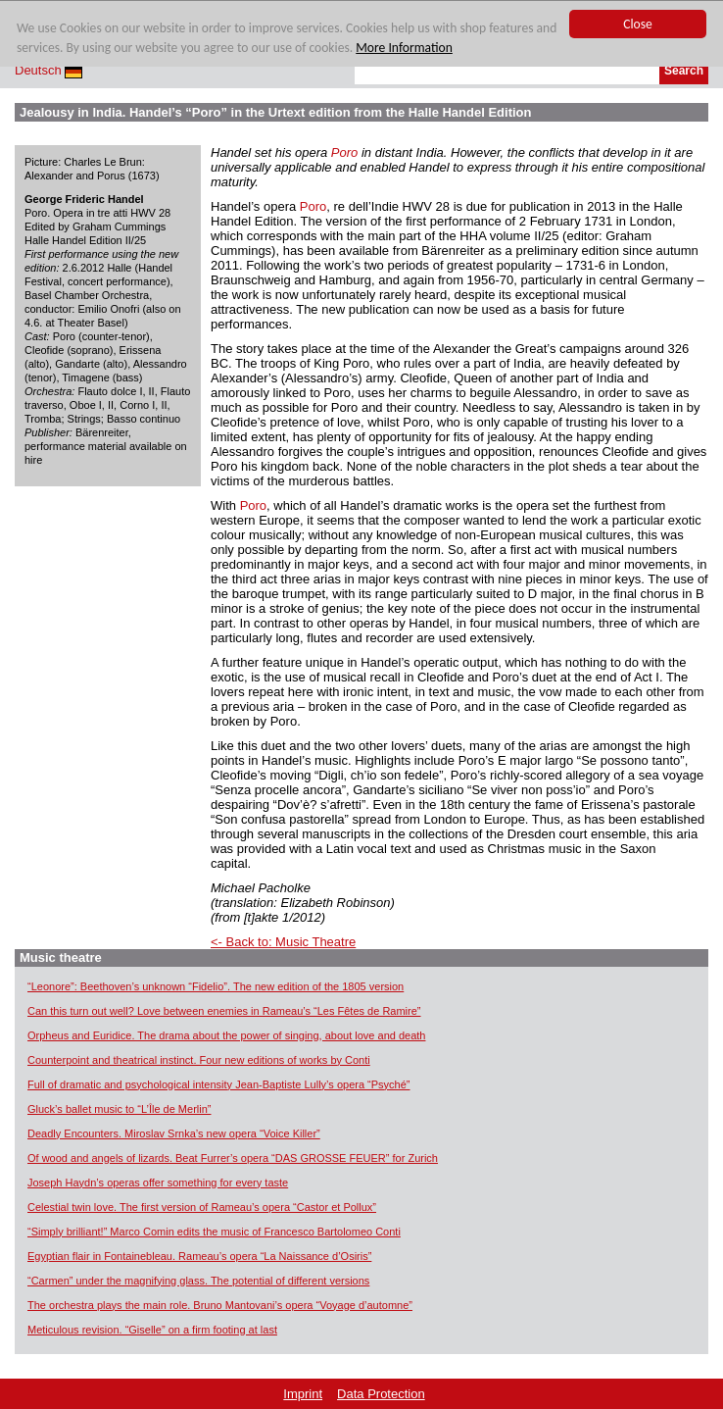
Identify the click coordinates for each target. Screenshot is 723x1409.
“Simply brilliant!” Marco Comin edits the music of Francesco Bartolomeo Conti (214, 1231)
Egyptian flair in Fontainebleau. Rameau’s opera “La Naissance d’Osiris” (199, 1256)
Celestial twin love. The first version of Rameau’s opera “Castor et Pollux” (201, 1207)
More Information (404, 48)
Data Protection (381, 1393)
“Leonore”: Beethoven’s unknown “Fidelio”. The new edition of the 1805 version (215, 986)
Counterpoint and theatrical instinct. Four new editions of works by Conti (198, 1060)
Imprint (302, 1393)
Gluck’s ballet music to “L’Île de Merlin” (119, 1109)
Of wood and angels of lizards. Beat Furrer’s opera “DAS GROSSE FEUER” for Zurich (232, 1158)
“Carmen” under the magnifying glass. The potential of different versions (198, 1280)
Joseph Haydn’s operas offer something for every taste (157, 1182)
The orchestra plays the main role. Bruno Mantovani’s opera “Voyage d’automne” (219, 1305)
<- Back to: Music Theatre (283, 941)
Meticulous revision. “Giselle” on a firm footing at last (152, 1329)
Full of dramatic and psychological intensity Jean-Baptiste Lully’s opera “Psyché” (218, 1084)
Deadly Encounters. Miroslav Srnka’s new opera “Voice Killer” (173, 1133)
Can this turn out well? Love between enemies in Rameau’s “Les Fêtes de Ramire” (224, 1011)
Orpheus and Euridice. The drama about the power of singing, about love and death (226, 1035)
